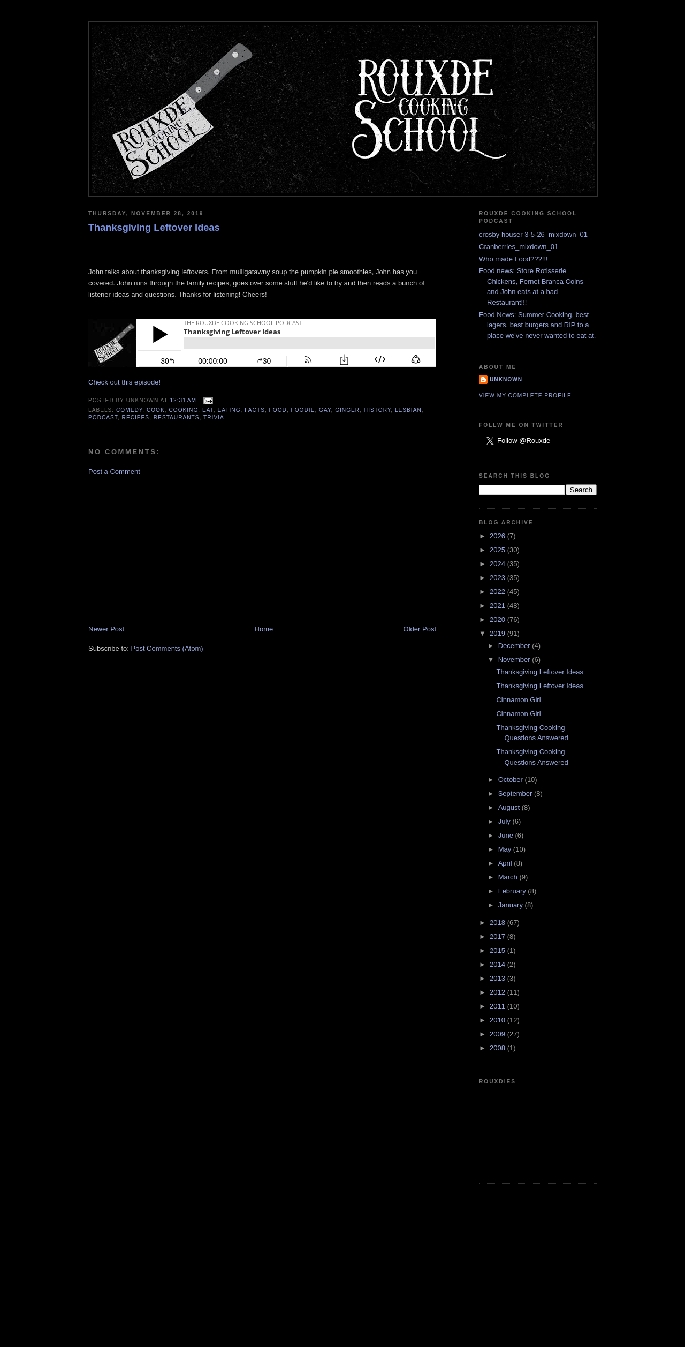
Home (264, 629)
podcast (103, 417)
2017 (498, 936)
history (377, 410)
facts (255, 410)
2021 (498, 605)
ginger (347, 410)
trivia (213, 417)
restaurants (177, 417)
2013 (498, 978)
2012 (498, 992)
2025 (498, 550)
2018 (498, 923)
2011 (498, 1006)
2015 (498, 950)
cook (156, 410)
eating (229, 410)
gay (325, 410)
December (515, 646)
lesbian (408, 410)
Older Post (420, 629)
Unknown (506, 379)
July (505, 821)
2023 (498, 578)
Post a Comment (114, 472)
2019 (498, 633)
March (509, 877)
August (510, 807)
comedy (129, 410)
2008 (498, 1048)
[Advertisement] (168, 549)
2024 (498, 564)
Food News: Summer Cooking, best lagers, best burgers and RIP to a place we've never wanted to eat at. (537, 325)
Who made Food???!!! (513, 259)
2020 (498, 619)
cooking (183, 410)
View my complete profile (525, 395)
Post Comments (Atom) (167, 648)
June (506, 835)
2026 (498, 536)
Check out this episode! (124, 382)
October (511, 780)
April (506, 863)
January (511, 905)
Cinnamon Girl (518, 700)
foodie (303, 410)
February (513, 891)
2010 (498, 1020)
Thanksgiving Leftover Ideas (154, 227)
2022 (498, 592)
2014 (498, 964)
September (516, 793)
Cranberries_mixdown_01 (518, 247)
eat (208, 410)
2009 (498, 1034)
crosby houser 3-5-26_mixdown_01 (533, 234)
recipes (136, 417)
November (515, 660)
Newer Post (106, 629)
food (278, 410)
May (505, 849)
